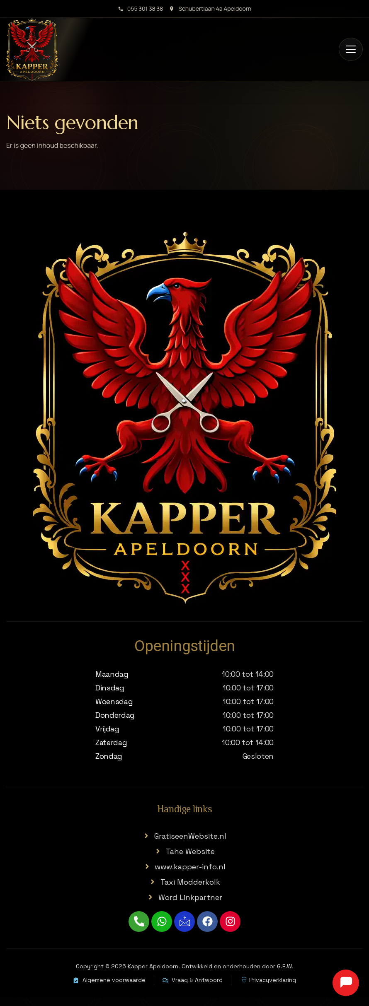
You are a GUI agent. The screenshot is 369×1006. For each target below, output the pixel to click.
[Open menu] (351, 49)
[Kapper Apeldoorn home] (32, 49)
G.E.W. (285, 966)
